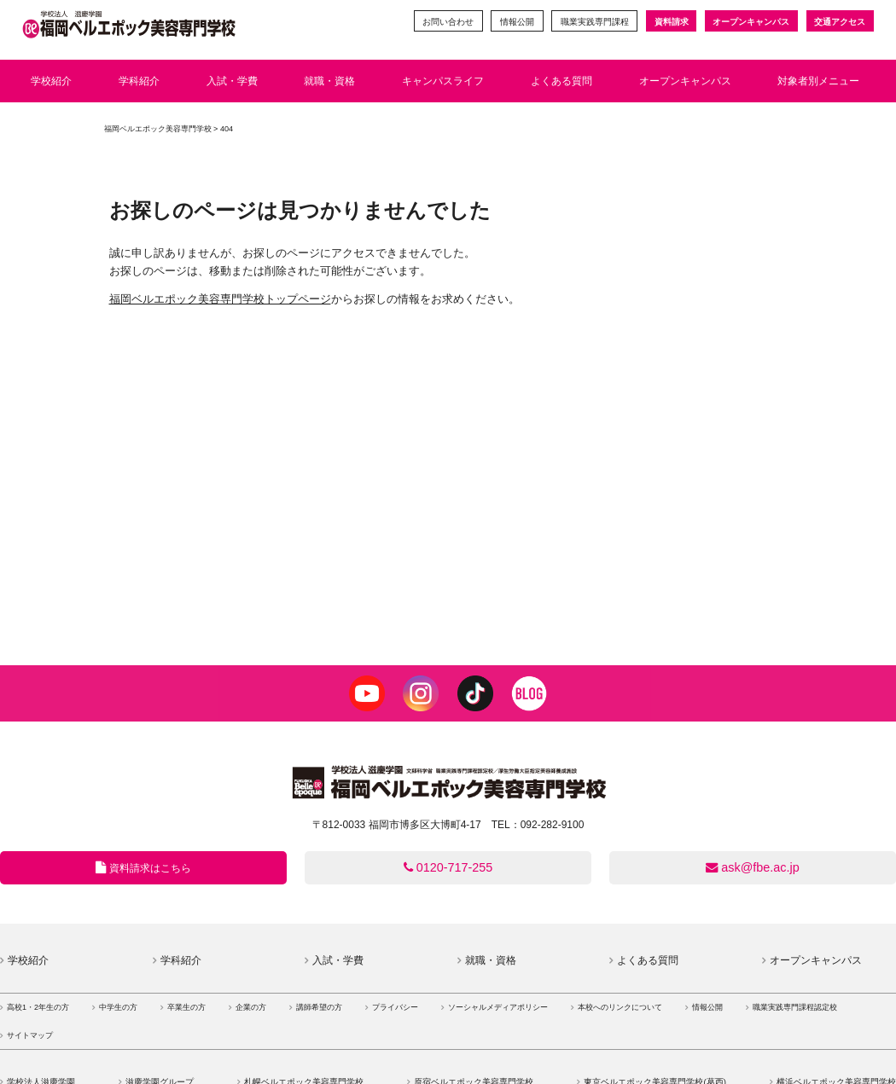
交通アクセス (839, 21)
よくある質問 (647, 960)
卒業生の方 (186, 1007)
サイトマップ (30, 1035)
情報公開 (516, 21)
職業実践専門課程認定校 (795, 1007)
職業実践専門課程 (594, 21)
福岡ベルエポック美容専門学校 (158, 129)
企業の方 (251, 1007)
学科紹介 (180, 960)
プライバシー (395, 1007)
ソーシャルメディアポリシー (498, 1007)
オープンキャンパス (751, 21)
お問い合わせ (447, 21)
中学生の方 (118, 1007)
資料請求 (671, 21)
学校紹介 (28, 960)
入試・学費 (338, 960)
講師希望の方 (319, 1007)
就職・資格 (490, 960)
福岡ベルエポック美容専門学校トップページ (220, 299)
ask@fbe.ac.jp (752, 867)
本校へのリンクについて (620, 1007)
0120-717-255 (448, 867)
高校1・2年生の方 (38, 1007)
